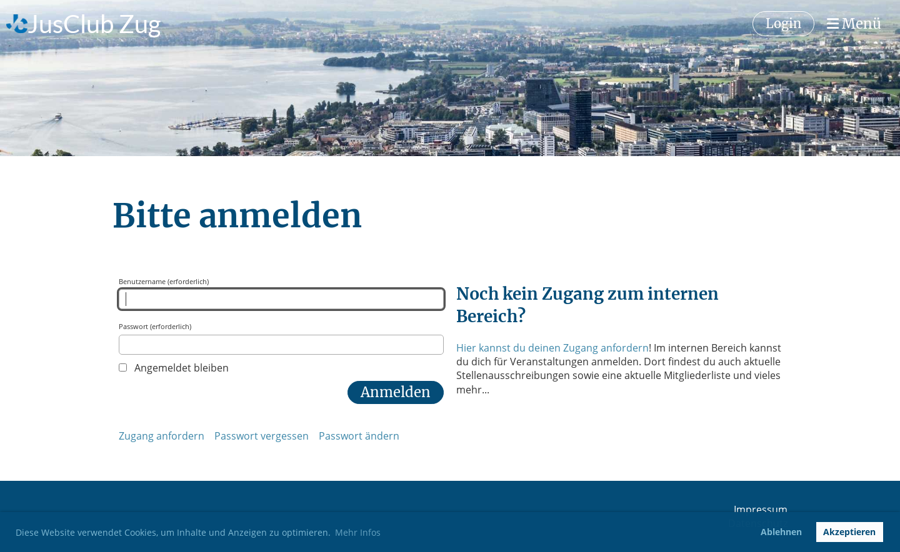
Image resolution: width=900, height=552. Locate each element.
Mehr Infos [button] (358, 532)
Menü (854, 23)
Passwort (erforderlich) (281, 338)
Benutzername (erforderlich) (281, 293)
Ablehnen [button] (781, 532)
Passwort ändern (359, 436)
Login (783, 23)
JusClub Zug (94, 24)
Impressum (761, 509)
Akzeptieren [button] (849, 532)
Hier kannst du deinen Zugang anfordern (552, 348)
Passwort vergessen (261, 436)
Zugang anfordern (161, 436)
